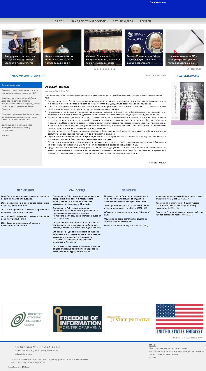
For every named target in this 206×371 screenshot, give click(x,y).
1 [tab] (94, 69)
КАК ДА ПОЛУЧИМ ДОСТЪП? (88, 21)
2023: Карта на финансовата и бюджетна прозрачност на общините (20, 224)
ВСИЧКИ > (195, 69)
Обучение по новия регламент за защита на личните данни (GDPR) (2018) (125, 220)
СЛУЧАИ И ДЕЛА (123, 21)
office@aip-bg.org (23, 354)
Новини (5, 135)
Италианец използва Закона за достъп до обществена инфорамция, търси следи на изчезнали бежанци (21, 117)
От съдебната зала (11, 84)
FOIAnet (152, 357)
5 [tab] (105, 69)
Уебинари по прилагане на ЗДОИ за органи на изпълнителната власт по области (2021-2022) (126, 206)
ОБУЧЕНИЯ (129, 190)
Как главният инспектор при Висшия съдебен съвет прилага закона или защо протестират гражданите (177, 205)
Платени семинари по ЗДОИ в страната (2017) (126, 225)
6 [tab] (108, 69)
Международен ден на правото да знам (168, 348)
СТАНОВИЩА (77, 190)
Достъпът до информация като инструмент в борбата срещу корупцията (17, 127)
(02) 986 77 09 (51, 350)
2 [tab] (97, 69)
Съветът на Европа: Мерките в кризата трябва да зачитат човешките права (179, 213)
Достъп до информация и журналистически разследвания (176, 351)
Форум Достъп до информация (163, 354)
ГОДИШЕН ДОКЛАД (188, 75)
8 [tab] (114, 69)
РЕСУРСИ (145, 21)
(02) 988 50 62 (21, 350)
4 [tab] (103, 69)
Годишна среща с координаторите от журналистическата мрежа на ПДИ (20, 91)
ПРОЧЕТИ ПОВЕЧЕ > (157, 163)
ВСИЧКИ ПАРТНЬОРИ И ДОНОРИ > (188, 338)
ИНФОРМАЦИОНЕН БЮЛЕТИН (28, 75)
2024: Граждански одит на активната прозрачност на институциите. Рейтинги (25, 204)
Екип (13, 362)
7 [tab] (111, 69)
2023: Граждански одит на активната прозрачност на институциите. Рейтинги (25, 217)
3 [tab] (100, 69)
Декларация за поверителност (32, 362)
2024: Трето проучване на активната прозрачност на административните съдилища (25, 197)
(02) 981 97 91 (37, 350)
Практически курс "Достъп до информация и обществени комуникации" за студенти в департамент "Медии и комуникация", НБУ (126, 199)
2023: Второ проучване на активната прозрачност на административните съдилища (25, 210)
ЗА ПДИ (59, 21)
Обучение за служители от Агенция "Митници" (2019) (127, 213)
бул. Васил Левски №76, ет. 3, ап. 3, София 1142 (37, 346)
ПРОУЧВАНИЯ (26, 190)
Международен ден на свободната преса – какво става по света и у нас (179, 197)
